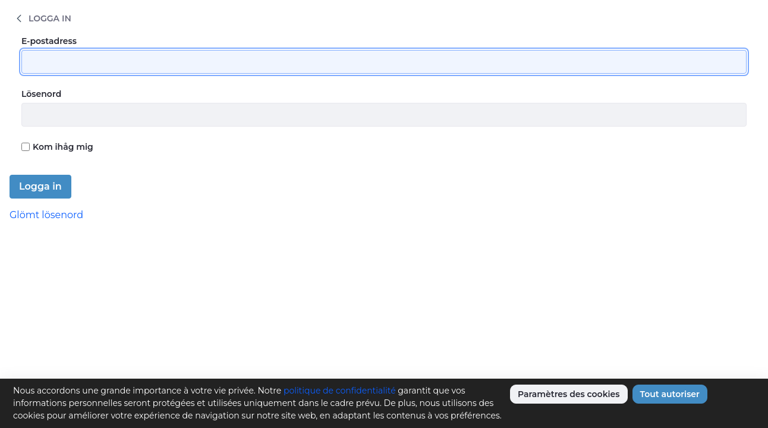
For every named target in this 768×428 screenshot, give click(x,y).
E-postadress (49, 41)
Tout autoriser (670, 394)
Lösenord (41, 94)
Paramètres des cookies (569, 394)
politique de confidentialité (340, 390)
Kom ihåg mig (57, 146)
